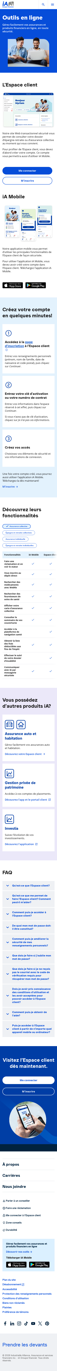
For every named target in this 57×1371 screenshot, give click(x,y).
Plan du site (9, 1279)
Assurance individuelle (15, 539)
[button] (43, 4)
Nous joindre (14, 1186)
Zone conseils (12, 1222)
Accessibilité (9, 1289)
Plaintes (7, 1307)
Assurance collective (18, 526)
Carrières (11, 1175)
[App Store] (12, 285)
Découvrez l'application (21, 844)
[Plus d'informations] (7, 350)
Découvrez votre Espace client (25, 754)
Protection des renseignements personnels (27, 1293)
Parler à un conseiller (16, 1200)
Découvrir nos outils (19, 1251)
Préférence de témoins (15, 1312)
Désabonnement (11, 1284)
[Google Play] (35, 285)
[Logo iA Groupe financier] (8, 6)
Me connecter (27, 170)
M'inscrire (27, 180)
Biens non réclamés (13, 1303)
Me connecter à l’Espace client (21, 1215)
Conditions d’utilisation (15, 1298)
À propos (10, 1164)
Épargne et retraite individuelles (20, 545)
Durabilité (9, 1230)
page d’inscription (19, 344)
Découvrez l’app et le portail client (28, 799)
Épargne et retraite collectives (19, 532)
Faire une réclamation (16, 1208)
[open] (52, 4)
